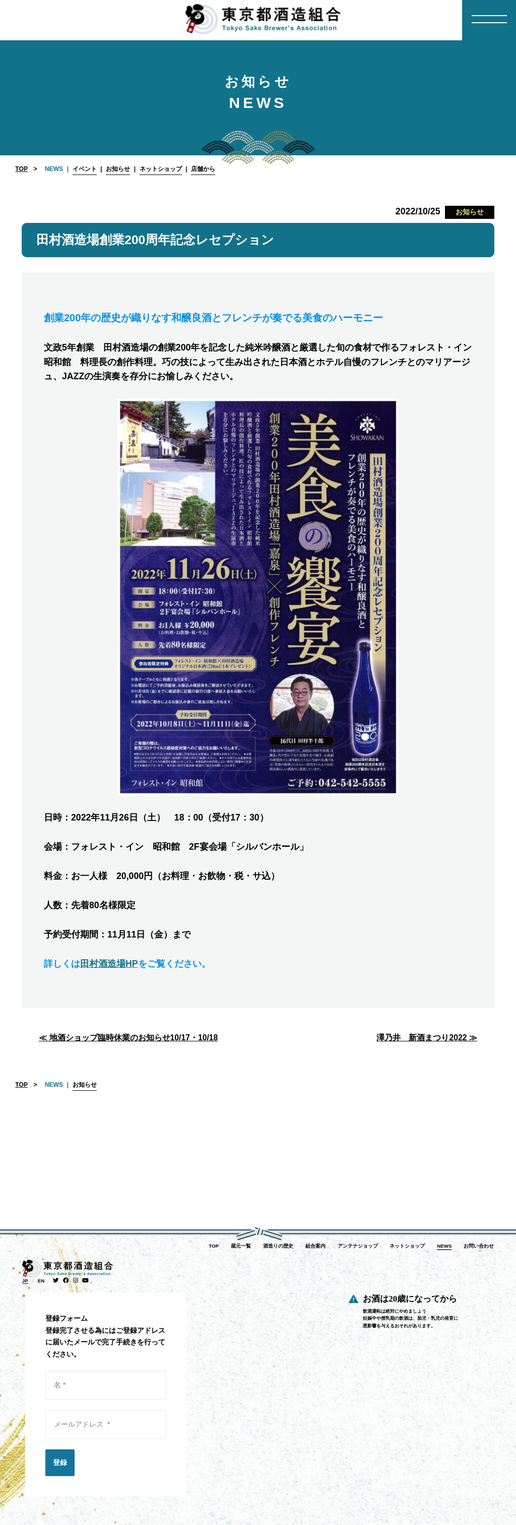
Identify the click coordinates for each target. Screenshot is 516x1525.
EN (41, 1280)
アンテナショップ (358, 1246)
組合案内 (315, 1246)
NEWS (444, 1246)
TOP (21, 168)
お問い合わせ (479, 1246)
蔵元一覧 (241, 1246)
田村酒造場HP (109, 964)
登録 (60, 1462)
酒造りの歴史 (278, 1246)
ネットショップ (407, 1246)
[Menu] (489, 20)
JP (25, 1280)
